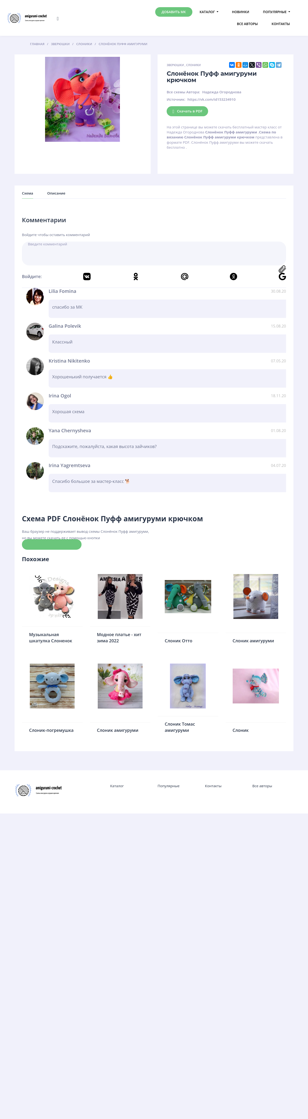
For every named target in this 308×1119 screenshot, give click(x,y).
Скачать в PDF (187, 111)
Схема (27, 193)
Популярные (275, 12)
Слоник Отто (178, 641)
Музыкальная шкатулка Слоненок (50, 638)
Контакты (281, 23)
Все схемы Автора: (183, 92)
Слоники (193, 65)
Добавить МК (174, 12)
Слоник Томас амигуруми (180, 727)
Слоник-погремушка (51, 730)
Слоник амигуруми (253, 641)
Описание (56, 193)
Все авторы (247, 23)
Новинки (240, 12)
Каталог (207, 12)
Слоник (241, 730)
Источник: (176, 99)
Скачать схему (52, 544)
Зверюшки (175, 65)
